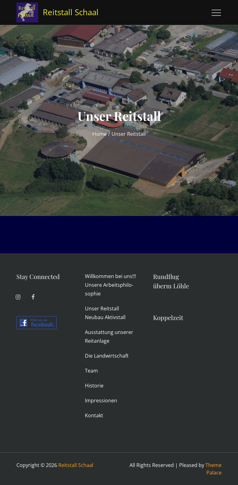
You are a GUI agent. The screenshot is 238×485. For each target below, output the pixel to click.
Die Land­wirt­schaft (107, 355)
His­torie (94, 385)
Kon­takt (94, 415)
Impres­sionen (101, 400)
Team (91, 370)
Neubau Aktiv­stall (105, 317)
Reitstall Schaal (71, 12)
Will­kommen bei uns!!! (110, 276)
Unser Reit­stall (102, 308)
